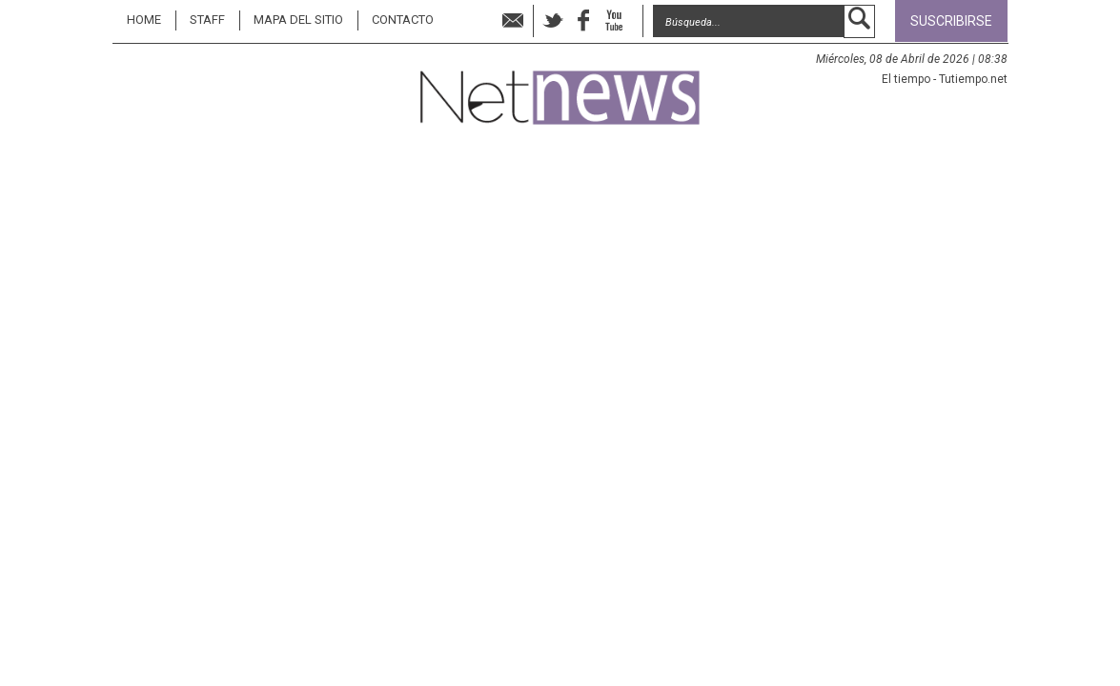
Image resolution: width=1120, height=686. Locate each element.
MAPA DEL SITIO (298, 19)
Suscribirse (951, 21)
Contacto (403, 19)
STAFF (207, 19)
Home (144, 19)
